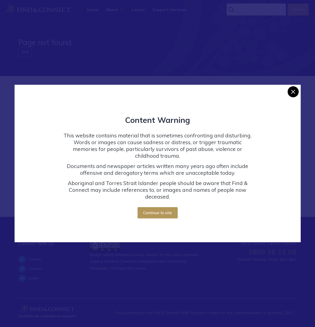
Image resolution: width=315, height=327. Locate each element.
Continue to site (157, 212)
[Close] (293, 91)
